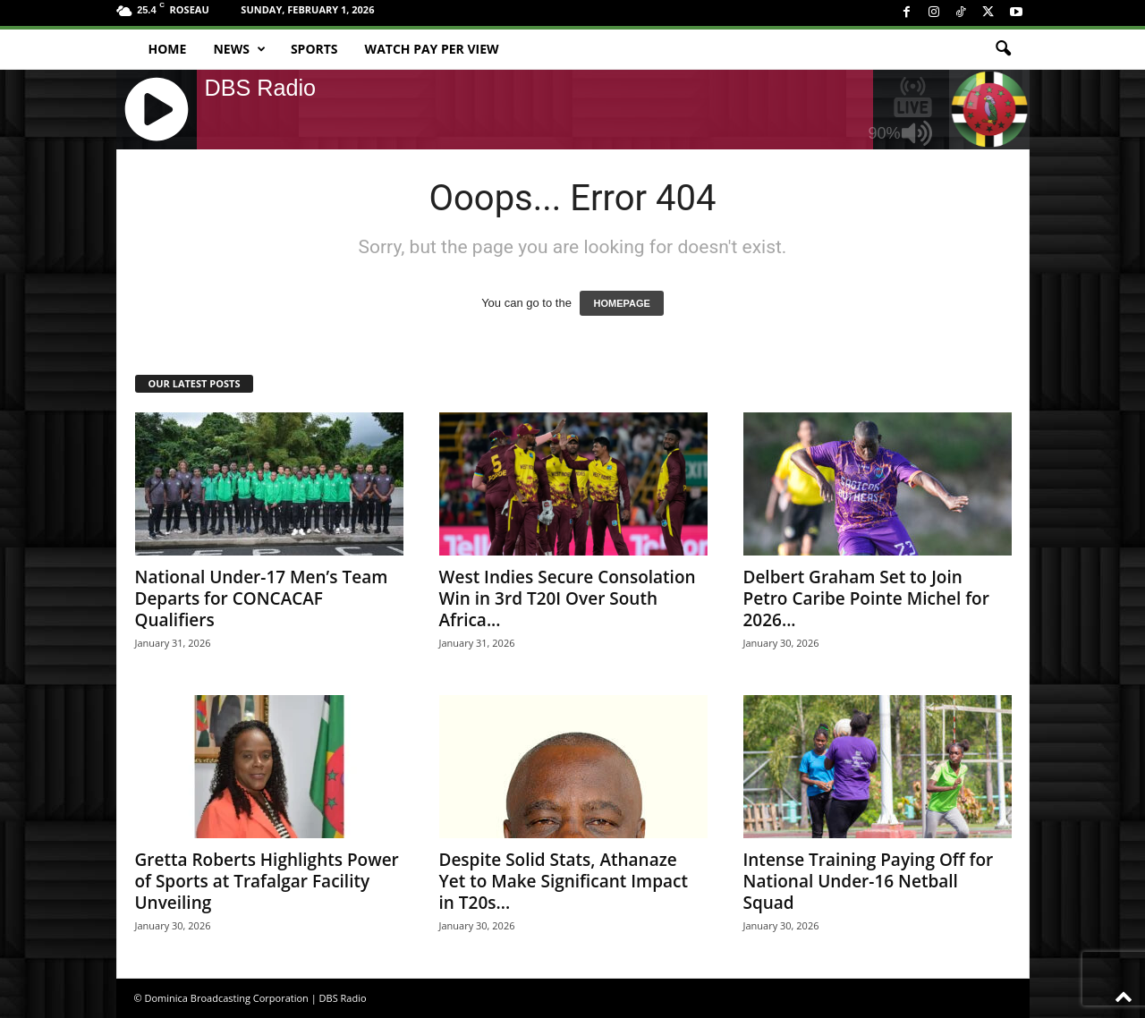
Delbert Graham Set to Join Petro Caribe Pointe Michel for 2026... (866, 598)
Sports (314, 48)
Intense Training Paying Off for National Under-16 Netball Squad (868, 881)
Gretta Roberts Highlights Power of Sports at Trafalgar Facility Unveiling (267, 881)
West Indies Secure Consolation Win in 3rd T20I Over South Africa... (567, 598)
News (239, 49)
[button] (1002, 49)
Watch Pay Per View (432, 48)
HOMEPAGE (621, 303)
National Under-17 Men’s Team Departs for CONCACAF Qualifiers (261, 598)
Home (167, 48)
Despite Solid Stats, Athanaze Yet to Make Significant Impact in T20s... (564, 881)
